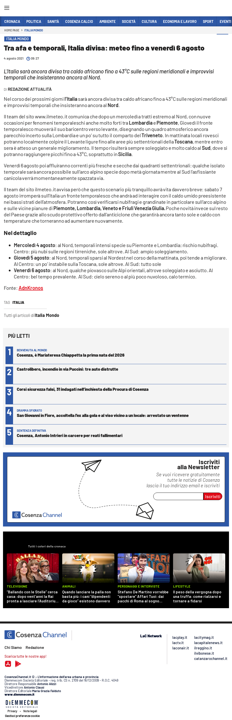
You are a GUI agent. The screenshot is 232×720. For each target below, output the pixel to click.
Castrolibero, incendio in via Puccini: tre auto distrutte (67, 368)
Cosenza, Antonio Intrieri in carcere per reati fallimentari (69, 435)
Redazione (35, 647)
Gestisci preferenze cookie (22, 715)
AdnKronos (31, 288)
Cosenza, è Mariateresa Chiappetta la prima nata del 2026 (70, 354)
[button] (222, 40)
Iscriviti (212, 496)
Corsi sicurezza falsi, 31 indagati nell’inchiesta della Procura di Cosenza (82, 389)
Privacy (12, 711)
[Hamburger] (7, 9)
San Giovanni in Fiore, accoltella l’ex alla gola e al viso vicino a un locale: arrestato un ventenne (103, 415)
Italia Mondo (33, 30)
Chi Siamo (13, 647)
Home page (11, 30)
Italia (18, 302)
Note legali (30, 711)
